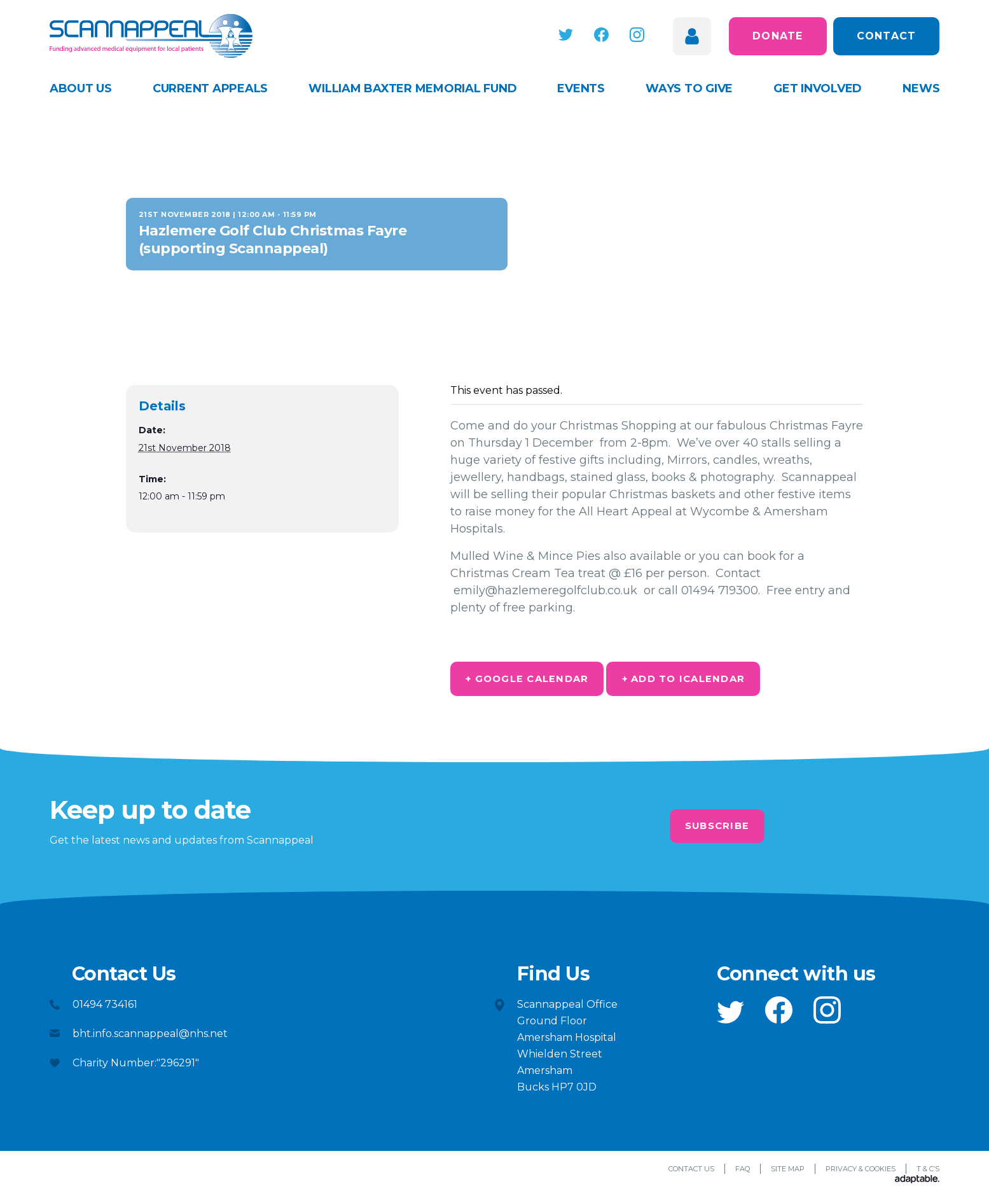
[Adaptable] (917, 1184)
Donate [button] (777, 36)
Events (581, 88)
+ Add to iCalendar (721, 680)
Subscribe (717, 830)
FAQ (742, 1173)
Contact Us (691, 1173)
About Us (81, 88)
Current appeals (210, 88)
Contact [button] (886, 36)
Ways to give (689, 88)
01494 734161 (105, 1008)
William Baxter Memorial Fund (412, 88)
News (921, 88)
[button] (577, 35)
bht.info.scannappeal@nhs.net (150, 1037)
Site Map (788, 1173)
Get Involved (817, 88)
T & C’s (927, 1173)
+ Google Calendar (539, 680)
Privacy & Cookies (861, 1173)
